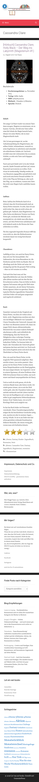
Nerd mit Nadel (9, 657)
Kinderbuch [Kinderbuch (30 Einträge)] (27, 733)
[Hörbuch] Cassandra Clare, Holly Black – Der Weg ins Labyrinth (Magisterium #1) (18, 48)
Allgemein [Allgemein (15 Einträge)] (28, 721)
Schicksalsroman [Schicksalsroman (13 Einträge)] (15, 754)
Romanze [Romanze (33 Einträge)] (25, 751)
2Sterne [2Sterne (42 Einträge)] (11, 717)
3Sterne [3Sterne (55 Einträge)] (19, 717)
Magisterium (17, 448)
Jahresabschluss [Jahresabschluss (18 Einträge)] (28, 731)
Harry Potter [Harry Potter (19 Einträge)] (11, 731)
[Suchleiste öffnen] (36, 23)
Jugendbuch (7, 448)
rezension (26, 448)
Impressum (8, 471)
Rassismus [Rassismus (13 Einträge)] (16, 748)
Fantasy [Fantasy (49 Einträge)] (13, 727)
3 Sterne (8, 439)
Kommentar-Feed (10, 693)
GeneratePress (19, 778)
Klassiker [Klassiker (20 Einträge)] (7, 737)
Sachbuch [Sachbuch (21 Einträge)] (7, 754)
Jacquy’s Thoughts (10, 620)
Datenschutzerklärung (11, 474)
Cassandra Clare (18, 445)
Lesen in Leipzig (9, 610)
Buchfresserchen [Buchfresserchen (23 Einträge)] (16, 724)
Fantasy (15, 439)
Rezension (7, 442)
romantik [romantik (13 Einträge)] (17, 751)
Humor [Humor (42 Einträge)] (19, 730)
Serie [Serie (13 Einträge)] (10, 757)
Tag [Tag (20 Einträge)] (25, 757)
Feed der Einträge (10, 690)
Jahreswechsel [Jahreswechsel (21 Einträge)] (9, 734)
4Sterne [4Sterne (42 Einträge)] (27, 717)
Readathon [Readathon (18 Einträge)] (22, 748)
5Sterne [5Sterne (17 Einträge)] (6, 721)
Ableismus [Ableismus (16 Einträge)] (12, 721)
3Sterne (8, 445)
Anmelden (7, 687)
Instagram (7, 563)
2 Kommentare (11, 451)
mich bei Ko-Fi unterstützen (13, 567)
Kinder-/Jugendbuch (25, 439)
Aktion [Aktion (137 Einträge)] (20, 721)
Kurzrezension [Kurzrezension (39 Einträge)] (17, 736)
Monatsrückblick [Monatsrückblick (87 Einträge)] (14, 740)
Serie (13, 442)
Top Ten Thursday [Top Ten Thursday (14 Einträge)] (14, 761)
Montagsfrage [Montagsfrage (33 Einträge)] (28, 744)
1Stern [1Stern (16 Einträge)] (6, 717)
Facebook (7, 558)
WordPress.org (9, 696)
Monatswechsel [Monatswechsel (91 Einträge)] (13, 744)
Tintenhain (8, 631)
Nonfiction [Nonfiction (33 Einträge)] (8, 747)
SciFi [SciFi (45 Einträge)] (6, 757)
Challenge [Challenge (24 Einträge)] (26, 724)
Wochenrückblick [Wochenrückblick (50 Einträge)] (19, 763)
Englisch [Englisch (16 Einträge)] (6, 728)
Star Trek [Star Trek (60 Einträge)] (16, 757)
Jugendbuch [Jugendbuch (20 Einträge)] (18, 734)
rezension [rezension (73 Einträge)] (9, 751)
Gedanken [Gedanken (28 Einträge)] (21, 727)
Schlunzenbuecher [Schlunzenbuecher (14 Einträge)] (25, 754)
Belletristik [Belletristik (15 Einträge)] (7, 725)
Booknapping (8, 646)
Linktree (7, 553)
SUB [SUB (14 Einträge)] (23, 757)
